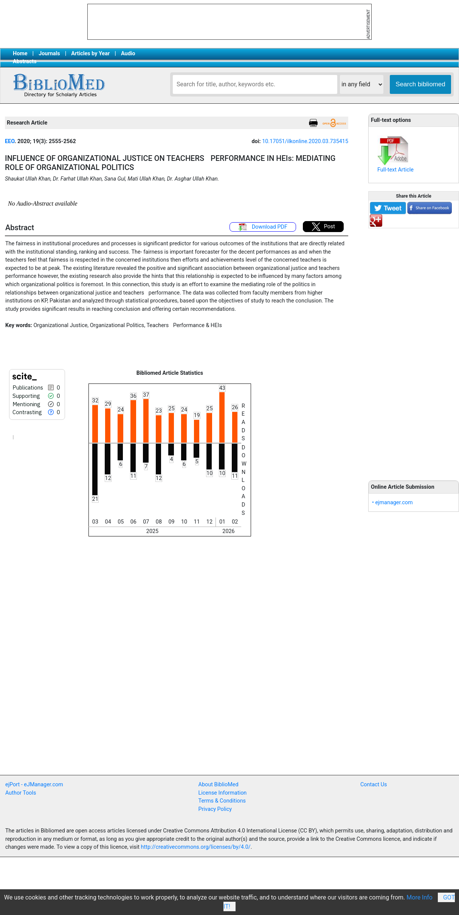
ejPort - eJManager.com (34, 784)
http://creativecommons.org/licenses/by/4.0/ (196, 847)
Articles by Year (90, 53)
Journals (49, 53)
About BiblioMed (218, 784)
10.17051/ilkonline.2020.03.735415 (305, 141)
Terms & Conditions (222, 801)
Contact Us (373, 784)
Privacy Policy (215, 809)
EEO (9, 141)
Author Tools (20, 793)
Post (323, 227)
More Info (419, 897)
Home (20, 53)
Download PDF (262, 227)
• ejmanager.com (392, 502)
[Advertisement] (413, 350)
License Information (222, 793)
